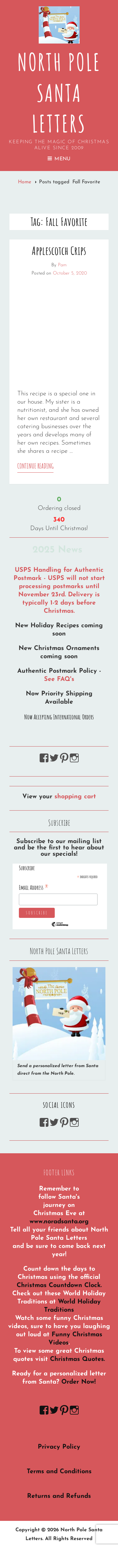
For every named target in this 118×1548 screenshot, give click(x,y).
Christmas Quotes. (77, 1359)
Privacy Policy (59, 1447)
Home (25, 182)
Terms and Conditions (59, 1471)
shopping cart (75, 797)
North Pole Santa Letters (59, 92)
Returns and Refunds (59, 1496)
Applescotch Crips (59, 250)
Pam (62, 265)
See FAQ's (59, 679)
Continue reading (35, 467)
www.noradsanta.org (59, 1222)
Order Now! (78, 1382)
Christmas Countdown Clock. (59, 1285)
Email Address (34, 887)
